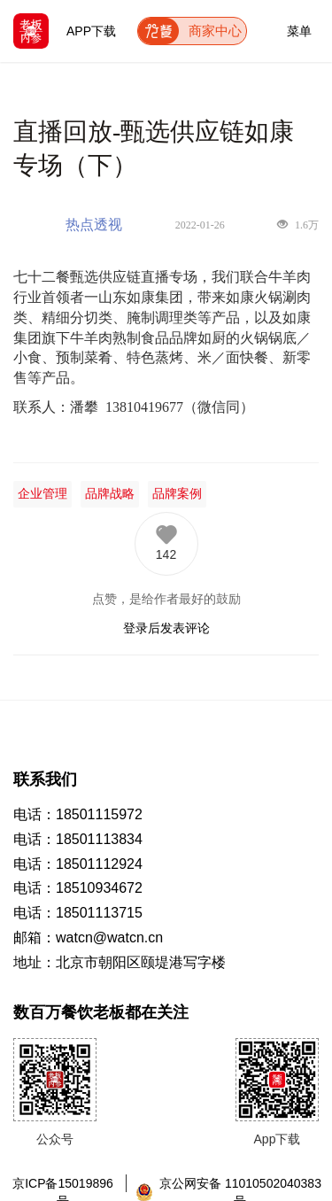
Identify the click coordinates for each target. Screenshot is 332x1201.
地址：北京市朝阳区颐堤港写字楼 (119, 962)
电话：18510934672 (78, 887)
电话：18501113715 (78, 912)
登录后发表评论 (166, 628)
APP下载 (91, 31)
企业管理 (42, 493)
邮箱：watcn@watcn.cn (88, 937)
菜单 (299, 28)
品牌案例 (177, 493)
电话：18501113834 (78, 839)
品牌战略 (110, 493)
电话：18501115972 (78, 814)
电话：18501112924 (78, 864)
